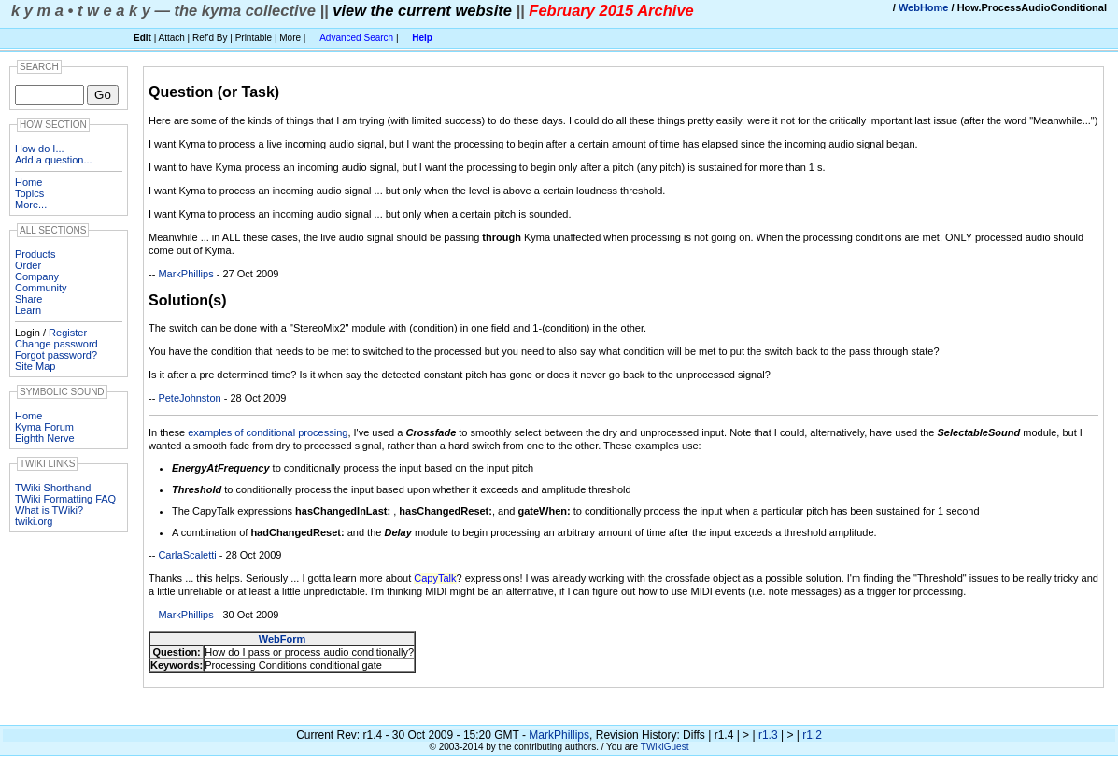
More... (31, 204)
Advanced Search (356, 38)
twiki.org (33, 521)
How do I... (39, 148)
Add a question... (53, 159)
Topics (29, 193)
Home (28, 182)
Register (68, 332)
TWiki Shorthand (53, 487)
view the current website (422, 10)
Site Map (35, 366)
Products (35, 254)
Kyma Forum (44, 426)
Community (41, 287)
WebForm (282, 639)
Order (28, 265)
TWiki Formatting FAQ (65, 498)
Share (28, 299)
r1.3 (768, 735)
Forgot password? (56, 355)
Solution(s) (188, 300)
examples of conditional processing (267, 432)
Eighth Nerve (45, 438)
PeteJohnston (189, 398)
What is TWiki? (49, 510)
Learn (28, 310)
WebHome (924, 7)
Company (37, 276)
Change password (56, 343)
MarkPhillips (185, 273)
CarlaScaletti (187, 554)
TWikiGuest (665, 747)
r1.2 (812, 735)
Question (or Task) (214, 92)
